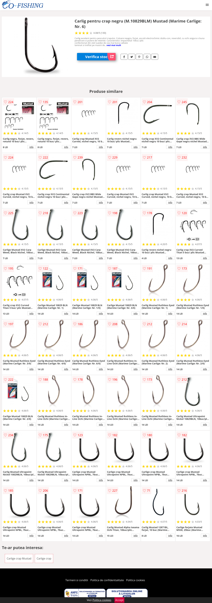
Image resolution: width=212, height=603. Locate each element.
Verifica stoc (100, 56)
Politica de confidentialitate (107, 580)
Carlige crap (44, 558)
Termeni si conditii (76, 580)
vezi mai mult (113, 45)
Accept (119, 600)
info (31, 146)
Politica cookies (135, 580)
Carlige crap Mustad (19, 558)
